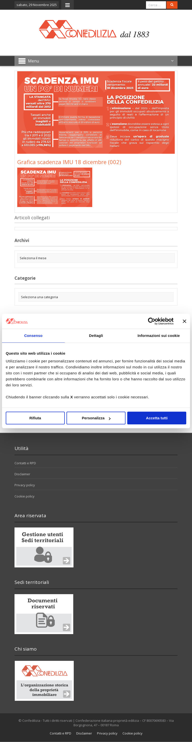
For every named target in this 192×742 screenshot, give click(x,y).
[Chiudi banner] (184, 321)
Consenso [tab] (33, 335)
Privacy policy (24, 485)
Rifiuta (35, 418)
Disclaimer (22, 474)
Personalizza (96, 418)
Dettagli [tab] (96, 335)
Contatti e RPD (25, 463)
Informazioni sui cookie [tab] (159, 335)
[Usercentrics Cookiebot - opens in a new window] (152, 321)
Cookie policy (24, 496)
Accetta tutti (157, 418)
